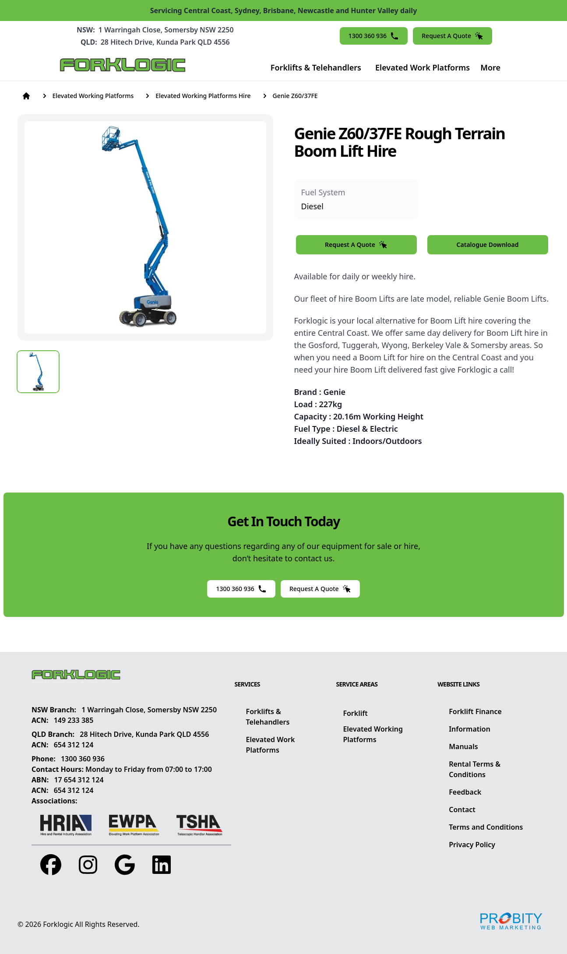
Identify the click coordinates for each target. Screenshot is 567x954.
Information (469, 729)
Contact (462, 809)
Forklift (355, 713)
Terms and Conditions (486, 827)
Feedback (465, 792)
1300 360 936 (83, 759)
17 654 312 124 (78, 780)
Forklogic (58, 924)
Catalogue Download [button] (488, 244)
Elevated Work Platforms (422, 67)
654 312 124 (74, 745)
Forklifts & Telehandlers (316, 67)
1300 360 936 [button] (374, 36)
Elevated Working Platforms (373, 734)
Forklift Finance (475, 711)
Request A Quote (452, 36)
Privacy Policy (472, 844)
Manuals (463, 746)
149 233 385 (74, 720)
